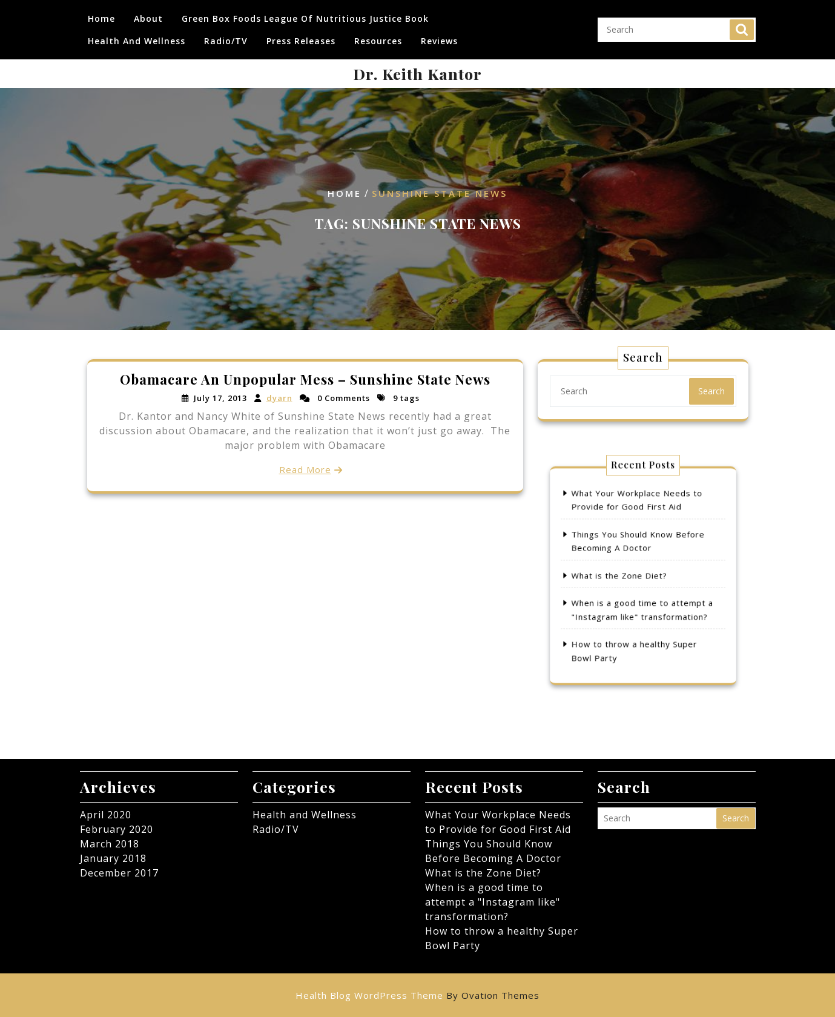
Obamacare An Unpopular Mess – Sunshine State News (305, 380)
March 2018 (109, 843)
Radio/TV (226, 40)
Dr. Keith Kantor (417, 74)
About (148, 18)
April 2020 (105, 814)
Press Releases (300, 40)
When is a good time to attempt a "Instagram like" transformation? (492, 902)
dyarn (279, 398)
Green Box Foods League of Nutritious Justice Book (305, 18)
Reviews (439, 40)
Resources (378, 40)
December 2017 (119, 873)
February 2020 (116, 829)
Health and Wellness (136, 40)
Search (742, 29)
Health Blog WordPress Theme (417, 995)
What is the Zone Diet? (625, 575)
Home (101, 18)
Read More (305, 469)
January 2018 (113, 858)
